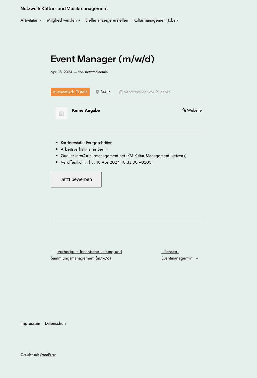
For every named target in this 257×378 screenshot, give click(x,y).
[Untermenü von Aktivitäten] (40, 20)
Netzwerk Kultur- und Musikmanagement (64, 8)
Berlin (105, 92)
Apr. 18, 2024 (61, 71)
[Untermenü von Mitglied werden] (79, 20)
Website (194, 110)
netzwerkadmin (96, 71)
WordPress (48, 354)
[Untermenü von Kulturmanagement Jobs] (177, 20)
